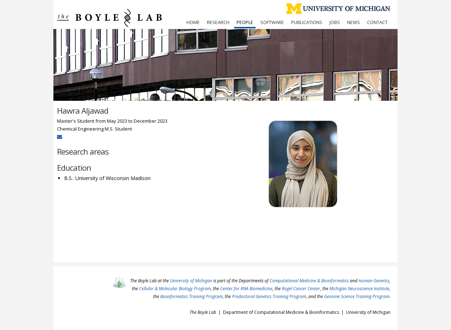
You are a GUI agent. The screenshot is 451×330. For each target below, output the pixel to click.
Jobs (334, 22)
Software (272, 22)
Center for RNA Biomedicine (246, 289)
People (245, 22)
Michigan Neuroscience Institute (359, 289)
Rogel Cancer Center (301, 289)
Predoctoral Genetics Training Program (269, 296)
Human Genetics (374, 281)
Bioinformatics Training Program (191, 296)
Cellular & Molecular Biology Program (175, 289)
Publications (306, 22)
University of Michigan (191, 281)
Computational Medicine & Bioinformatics (309, 281)
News (353, 22)
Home (193, 22)
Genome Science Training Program (356, 296)
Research (218, 22)
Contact (377, 22)
